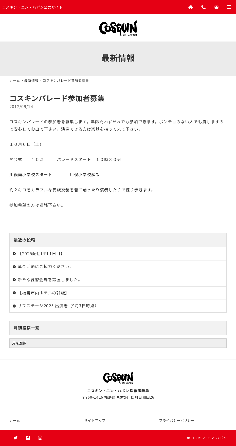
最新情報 (31, 80)
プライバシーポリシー (177, 420)
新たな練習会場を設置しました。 (50, 279)
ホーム (14, 80)
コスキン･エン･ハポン (209, 437)
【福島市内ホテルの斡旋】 (43, 293)
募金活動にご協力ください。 (46, 266)
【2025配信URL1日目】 (41, 253)
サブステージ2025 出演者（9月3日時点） (58, 306)
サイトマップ (95, 420)
